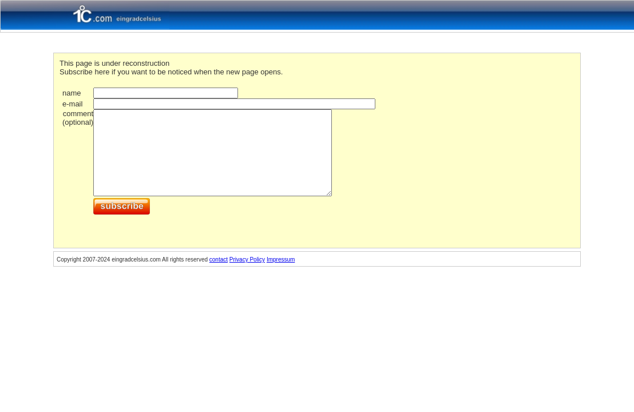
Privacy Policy (247, 259)
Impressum (281, 259)
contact (218, 259)
